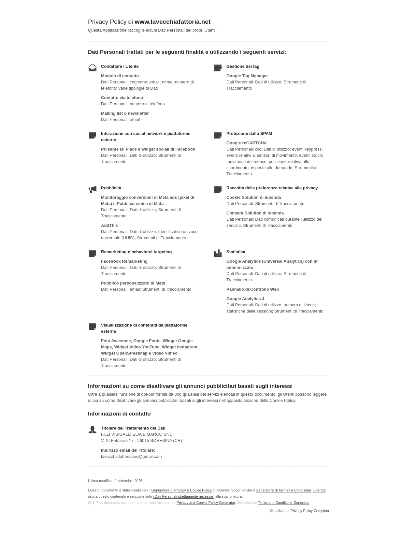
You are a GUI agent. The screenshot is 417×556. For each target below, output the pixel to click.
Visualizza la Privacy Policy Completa (299, 511)
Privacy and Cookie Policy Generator (206, 503)
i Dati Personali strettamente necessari (183, 496)
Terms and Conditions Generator (283, 503)
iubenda (319, 490)
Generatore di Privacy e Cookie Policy (181, 490)
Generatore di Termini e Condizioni (283, 490)
